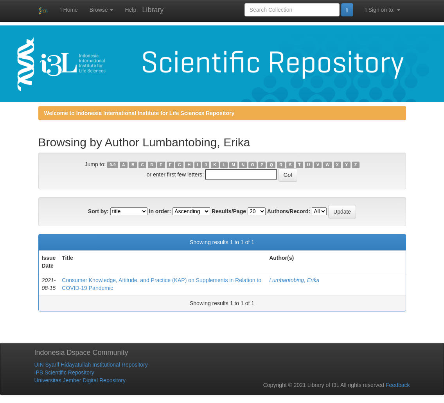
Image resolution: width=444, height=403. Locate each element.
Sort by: (98, 211)
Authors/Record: (288, 211)
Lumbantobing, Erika (294, 280)
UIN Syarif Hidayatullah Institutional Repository (91, 365)
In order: (160, 211)
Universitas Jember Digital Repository (80, 380)
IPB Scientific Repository (64, 372)
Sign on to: (382, 10)
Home (69, 10)
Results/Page (229, 211)
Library (153, 10)
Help (130, 10)
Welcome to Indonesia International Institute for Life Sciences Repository (139, 113)
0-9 (112, 164)
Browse (101, 10)
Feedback (398, 385)
